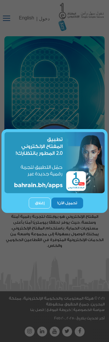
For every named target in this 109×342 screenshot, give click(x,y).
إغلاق (39, 203)
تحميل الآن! (67, 203)
